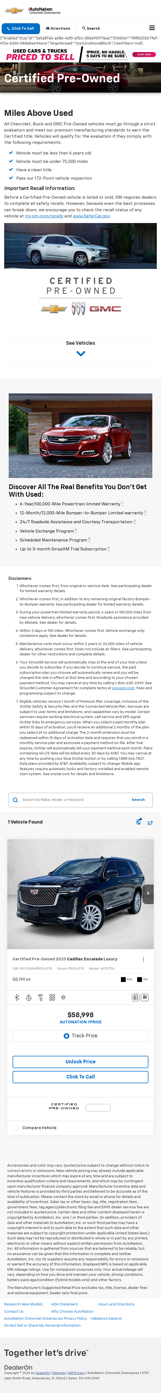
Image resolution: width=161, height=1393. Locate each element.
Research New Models (23, 1304)
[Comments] (135, 997)
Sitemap (59, 1373)
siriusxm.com (123, 688)
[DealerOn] (18, 1367)
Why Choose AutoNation (72, 1312)
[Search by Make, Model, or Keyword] (74, 800)
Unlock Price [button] (80, 1061)
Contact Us (14, 1312)
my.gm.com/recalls (44, 216)
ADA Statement (64, 1304)
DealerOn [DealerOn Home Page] (43, 1373)
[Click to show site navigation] (152, 29)
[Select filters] (138, 822)
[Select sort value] (148, 823)
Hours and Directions (116, 1304)
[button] (21, 28)
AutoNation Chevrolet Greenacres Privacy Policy (45, 1319)
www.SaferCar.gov (91, 216)
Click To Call (80, 1077)
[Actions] (143, 959)
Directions (58, 28)
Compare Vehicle (39, 1128)
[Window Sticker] (144, 997)
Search (138, 800)
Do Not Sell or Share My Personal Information (42, 1326)
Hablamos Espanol (106, 1319)
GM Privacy (76, 1373)
